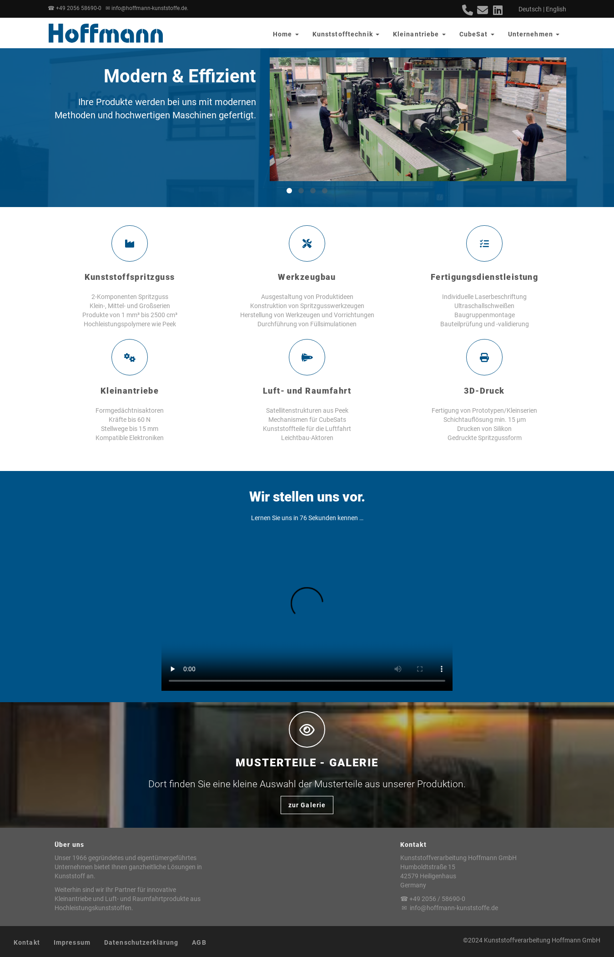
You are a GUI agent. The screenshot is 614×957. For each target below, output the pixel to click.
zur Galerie (307, 805)
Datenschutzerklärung (141, 942)
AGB (199, 942)
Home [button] (286, 34)
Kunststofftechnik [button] (345, 34)
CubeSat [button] (476, 34)
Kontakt (27, 942)
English (556, 9)
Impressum (72, 942)
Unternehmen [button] (533, 34)
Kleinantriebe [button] (419, 34)
